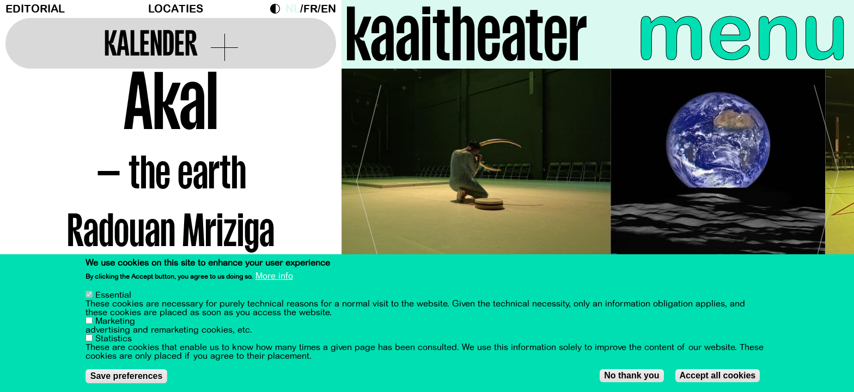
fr (310, 9)
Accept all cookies (718, 375)
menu (742, 33)
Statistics (113, 338)
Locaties (175, 9)
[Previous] (369, 176)
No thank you (631, 375)
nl (292, 9)
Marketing (115, 321)
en (328, 9)
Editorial (35, 9)
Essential (113, 295)
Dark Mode (278, 9)
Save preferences (126, 376)
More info (274, 276)
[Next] (827, 176)
